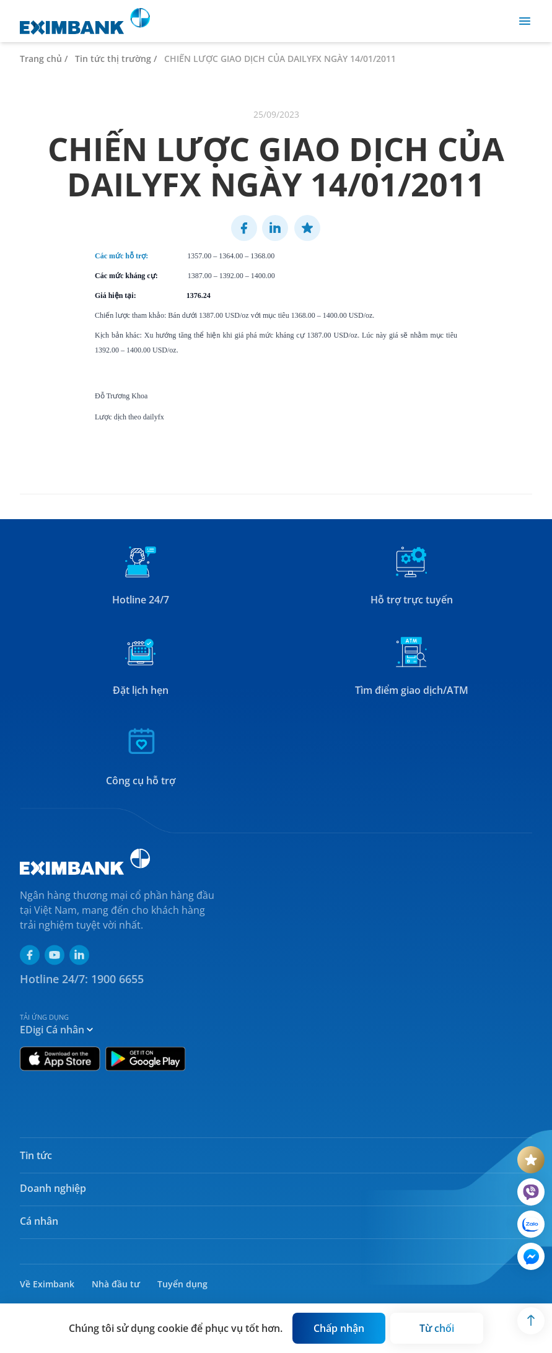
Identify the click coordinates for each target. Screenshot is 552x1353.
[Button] (338, 1328)
